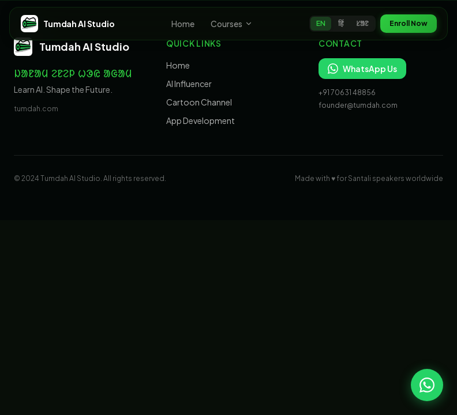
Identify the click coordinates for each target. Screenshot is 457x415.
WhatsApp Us (362, 68)
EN (320, 23)
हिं (340, 23)
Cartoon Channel (199, 102)
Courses (232, 23)
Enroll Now (408, 23)
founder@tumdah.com (358, 105)
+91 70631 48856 (347, 92)
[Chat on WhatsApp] (427, 385)
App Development (200, 120)
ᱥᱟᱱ (362, 23)
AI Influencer (189, 83)
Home (182, 23)
